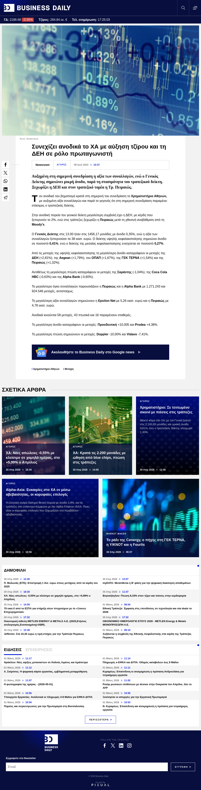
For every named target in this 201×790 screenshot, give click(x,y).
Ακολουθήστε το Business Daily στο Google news (88, 352)
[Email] (87, 767)
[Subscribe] (181, 767)
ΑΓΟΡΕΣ (62, 165)
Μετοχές (69, 369)
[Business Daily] (51, 742)
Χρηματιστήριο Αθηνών (46, 369)
